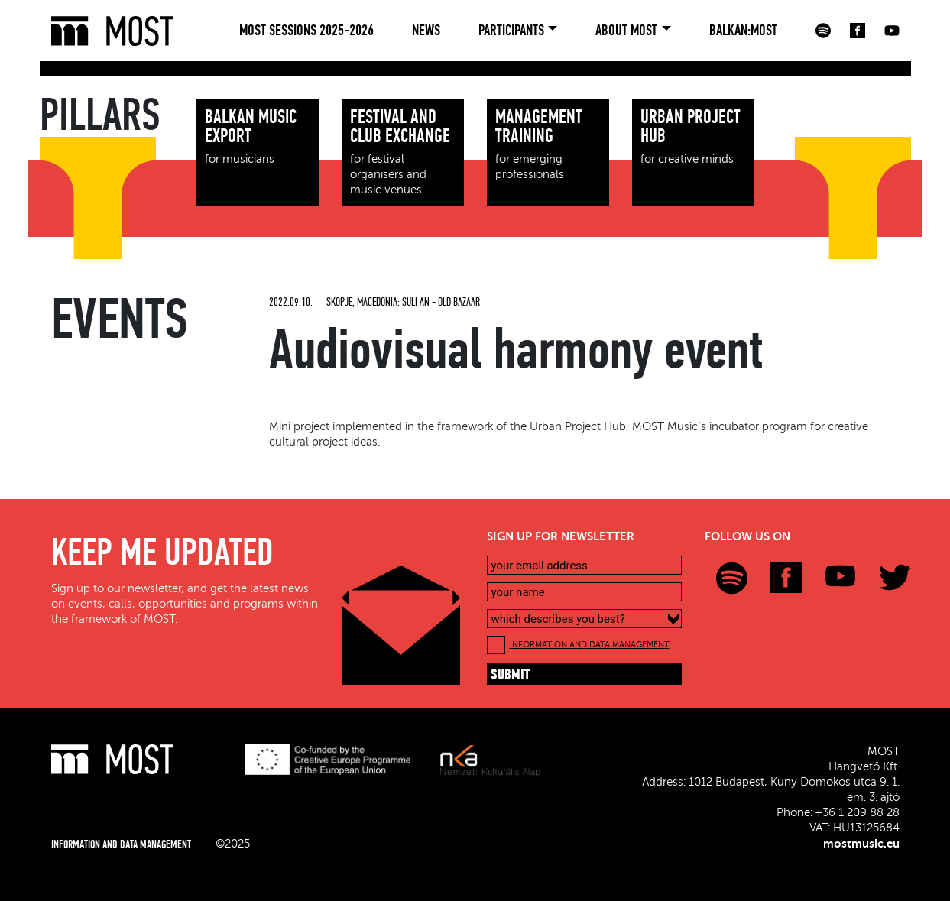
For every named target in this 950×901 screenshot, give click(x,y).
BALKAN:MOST (743, 30)
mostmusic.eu (861, 844)
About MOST (626, 30)
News (426, 30)
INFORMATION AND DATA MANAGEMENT (590, 645)
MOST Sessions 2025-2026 (306, 30)
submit (510, 675)
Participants (511, 30)
